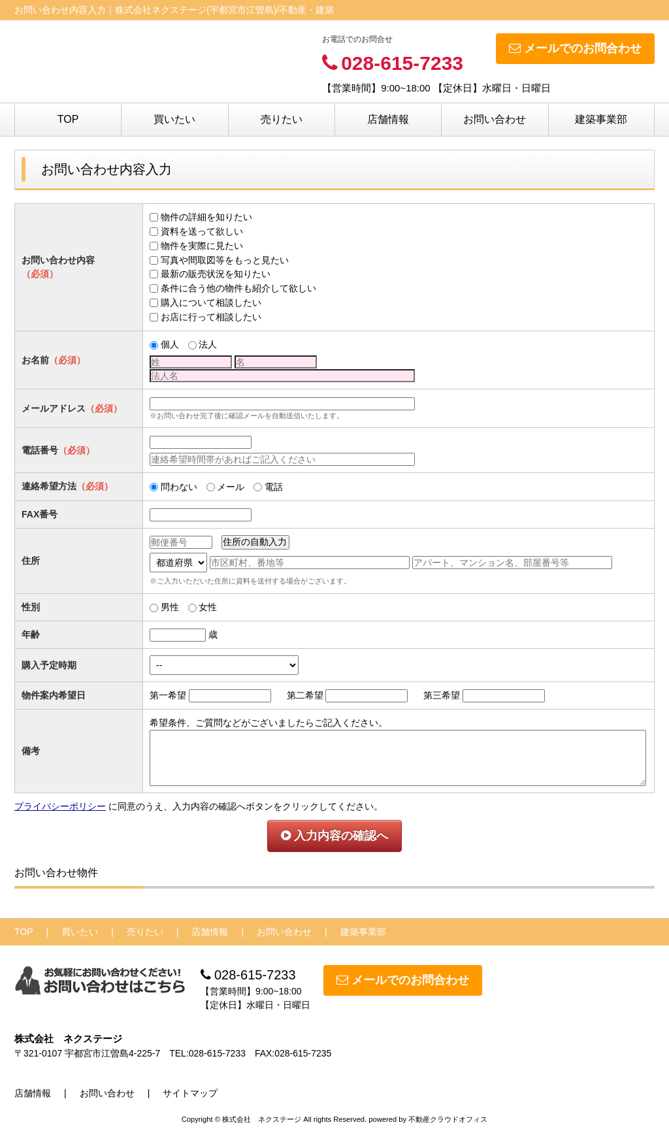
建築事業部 (601, 119)
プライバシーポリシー (60, 806)
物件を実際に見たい (202, 245)
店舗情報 (388, 119)
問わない (179, 487)
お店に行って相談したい (211, 317)
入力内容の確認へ (334, 835)
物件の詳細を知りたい (206, 217)
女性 (208, 607)
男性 (170, 607)
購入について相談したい (211, 302)
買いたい (174, 119)
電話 (274, 487)
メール (230, 487)
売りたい (281, 119)
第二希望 (305, 695)
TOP (68, 119)
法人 (208, 344)
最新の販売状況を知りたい (215, 274)
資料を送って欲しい (202, 231)
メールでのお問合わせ (575, 48)
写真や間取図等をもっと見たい (225, 260)
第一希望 (168, 695)
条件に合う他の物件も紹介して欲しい (238, 288)
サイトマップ (190, 1093)
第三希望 (441, 695)
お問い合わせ (494, 119)
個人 (170, 344)
